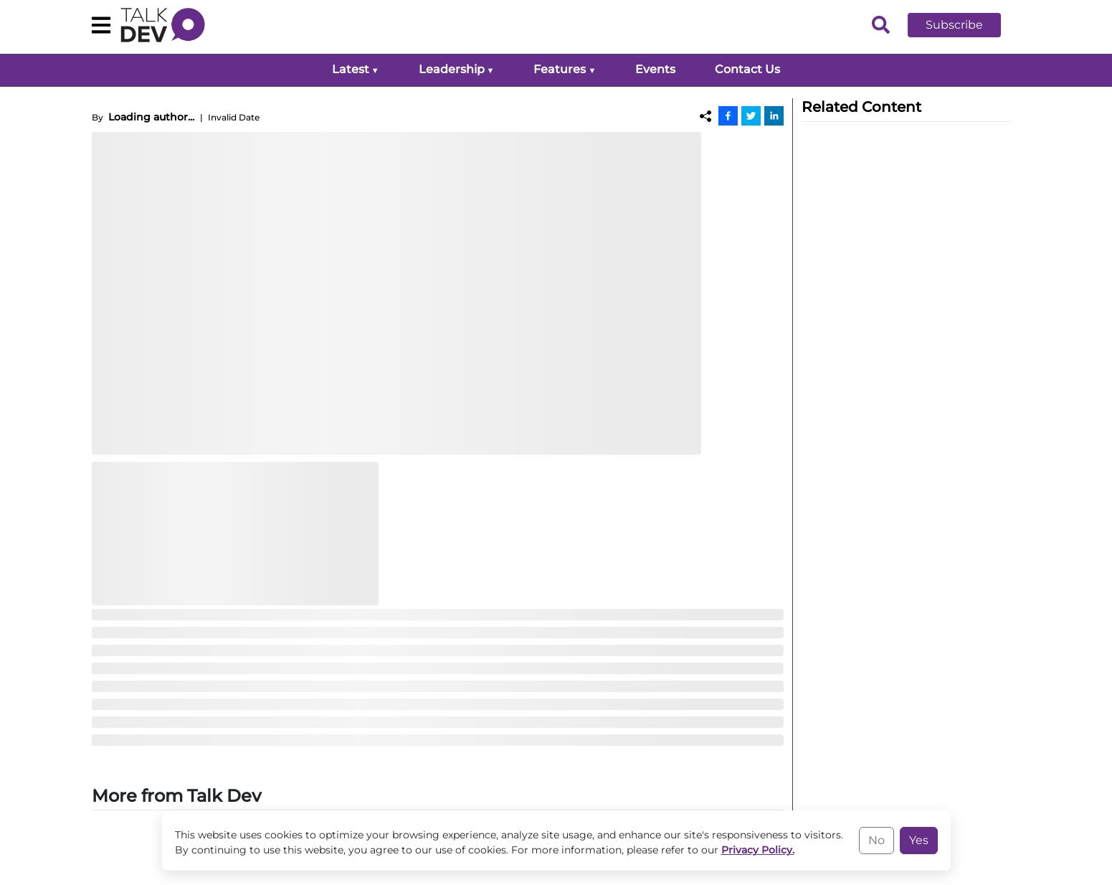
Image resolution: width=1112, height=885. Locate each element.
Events (655, 69)
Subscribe (954, 25)
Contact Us (747, 69)
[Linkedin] (774, 115)
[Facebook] (728, 115)
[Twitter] (751, 115)
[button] (965, 25)
